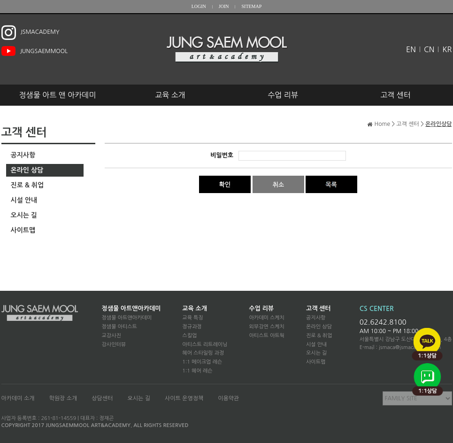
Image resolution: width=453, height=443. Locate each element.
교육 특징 (192, 317)
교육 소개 (170, 95)
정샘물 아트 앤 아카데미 (57, 95)
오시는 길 (24, 215)
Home (382, 124)
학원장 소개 (63, 398)
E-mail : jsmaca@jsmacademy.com (400, 347)
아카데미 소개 (18, 398)
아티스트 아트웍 (266, 335)
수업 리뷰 (283, 95)
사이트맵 (23, 230)
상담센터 (102, 398)
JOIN (224, 6)
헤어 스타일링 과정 (203, 353)
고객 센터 (395, 95)
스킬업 (189, 335)
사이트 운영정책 (184, 398)
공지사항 (23, 155)
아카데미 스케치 (266, 317)
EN (411, 49)
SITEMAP (251, 6)
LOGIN (199, 6)
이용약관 (228, 398)
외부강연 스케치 (266, 326)
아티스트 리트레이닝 (204, 344)
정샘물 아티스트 (119, 326)
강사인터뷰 (114, 344)
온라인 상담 (27, 170)
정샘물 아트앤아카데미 (131, 308)
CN (429, 49)
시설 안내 (24, 200)
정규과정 (191, 326)
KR (447, 49)
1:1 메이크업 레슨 (202, 362)
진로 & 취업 (27, 185)
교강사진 (111, 335)
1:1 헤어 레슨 (197, 370)
